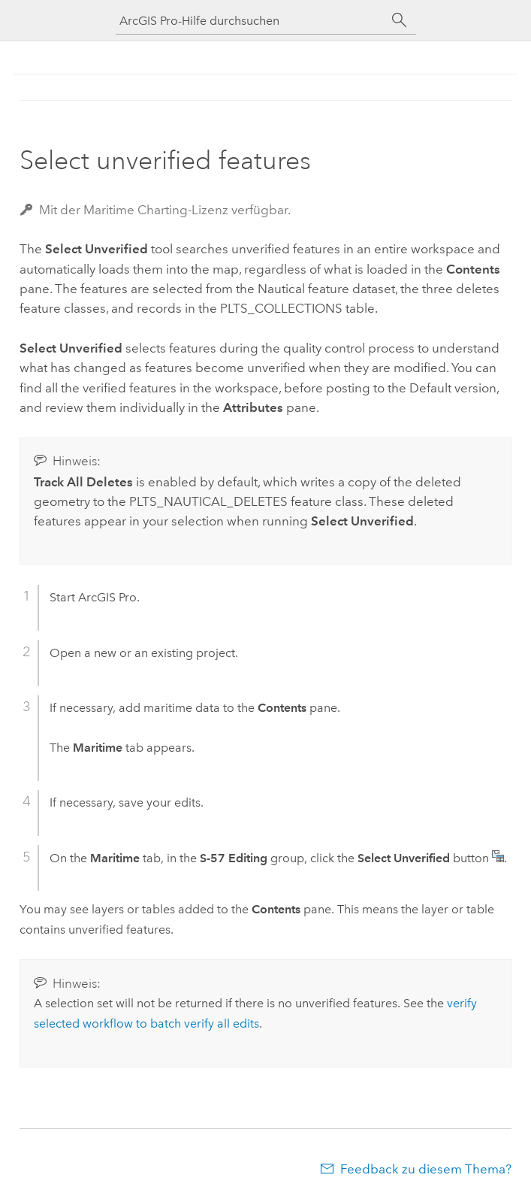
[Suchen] (399, 20)
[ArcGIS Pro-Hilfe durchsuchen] (251, 21)
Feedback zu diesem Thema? (425, 1168)
